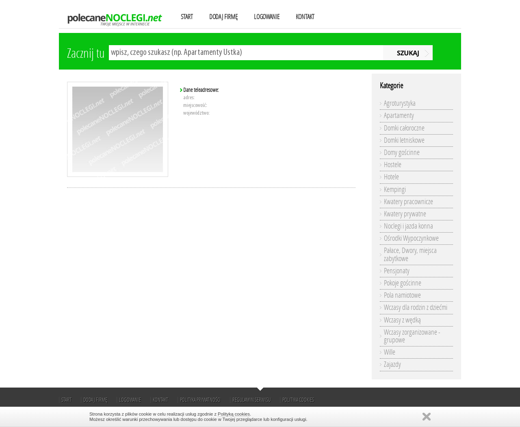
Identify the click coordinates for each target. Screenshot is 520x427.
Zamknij (426, 416)
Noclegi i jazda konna (408, 226)
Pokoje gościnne (402, 283)
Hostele (392, 164)
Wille (389, 352)
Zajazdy (392, 364)
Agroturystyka (400, 103)
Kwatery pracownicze (408, 201)
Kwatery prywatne (405, 213)
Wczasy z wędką (402, 320)
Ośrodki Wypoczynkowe (411, 238)
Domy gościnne (402, 152)
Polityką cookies (234, 414)
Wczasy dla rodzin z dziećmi (415, 307)
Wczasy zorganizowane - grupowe (412, 336)
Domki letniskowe (404, 140)
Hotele (391, 176)
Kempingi (395, 189)
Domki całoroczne (404, 128)
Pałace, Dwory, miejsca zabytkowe (410, 254)
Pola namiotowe (402, 295)
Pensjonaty (397, 270)
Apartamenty (399, 115)
